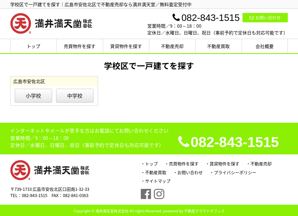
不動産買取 (218, 46)
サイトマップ (158, 181)
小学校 (33, 96)
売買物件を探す (79, 46)
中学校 (74, 96)
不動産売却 (172, 46)
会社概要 (265, 46)
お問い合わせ (265, 17)
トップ (33, 46)
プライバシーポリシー (235, 172)
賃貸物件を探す (126, 46)
